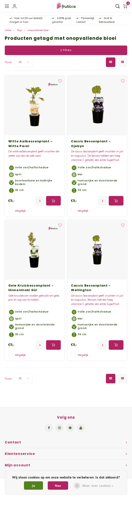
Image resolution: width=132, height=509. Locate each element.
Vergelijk (20, 210)
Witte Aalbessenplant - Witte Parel (30, 143)
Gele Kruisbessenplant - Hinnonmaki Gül (31, 288)
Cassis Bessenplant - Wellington (91, 288)
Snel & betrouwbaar (107, 20)
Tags (19, 30)
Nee (58, 486)
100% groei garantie (61, 20)
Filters (66, 50)
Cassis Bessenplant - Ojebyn (91, 143)
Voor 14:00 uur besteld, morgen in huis (26, 20)
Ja (33, 486)
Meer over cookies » (97, 486)
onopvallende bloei (38, 30)
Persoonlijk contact (85, 20)
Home (8, 30)
